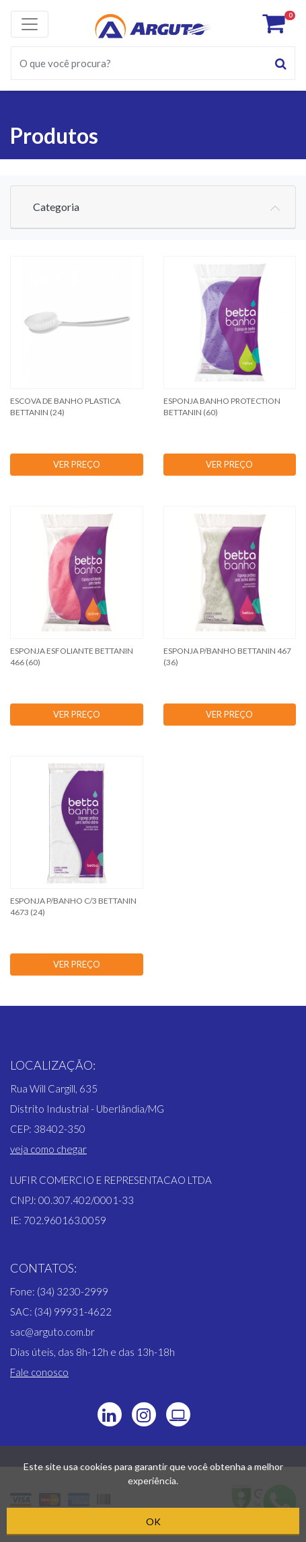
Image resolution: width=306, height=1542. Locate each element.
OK (153, 1521)
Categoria (56, 206)
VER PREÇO (76, 464)
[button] (48, 1149)
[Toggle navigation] (29, 24)
